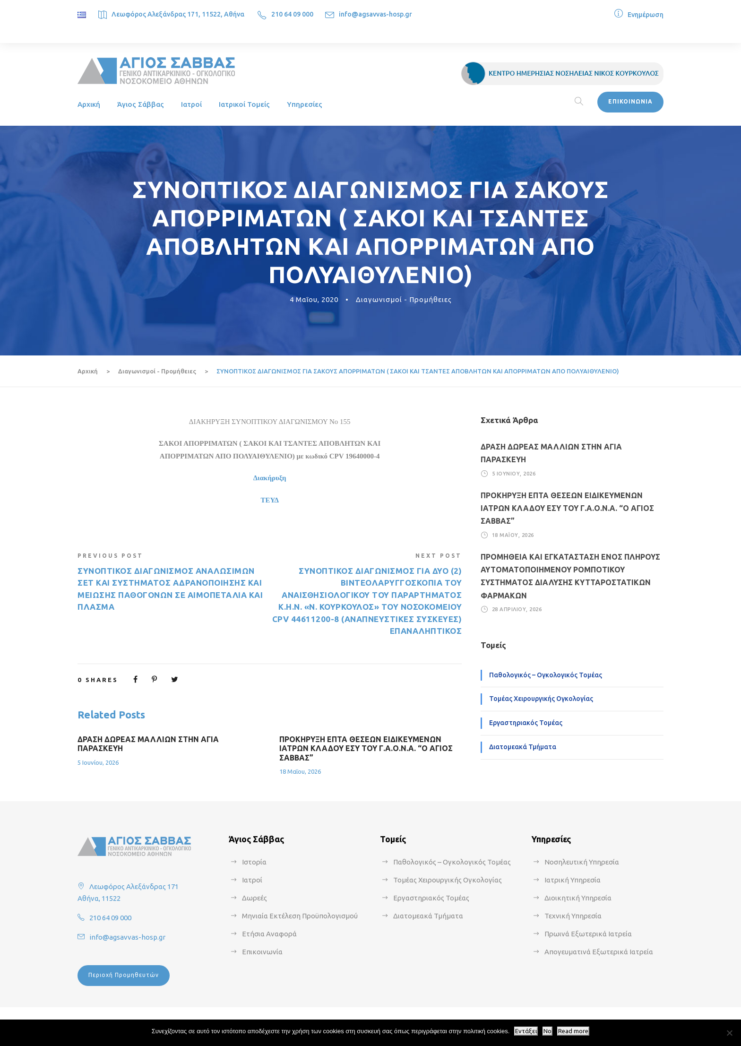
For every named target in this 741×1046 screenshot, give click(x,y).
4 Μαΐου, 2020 (314, 299)
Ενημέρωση (645, 14)
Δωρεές (254, 898)
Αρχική (89, 104)
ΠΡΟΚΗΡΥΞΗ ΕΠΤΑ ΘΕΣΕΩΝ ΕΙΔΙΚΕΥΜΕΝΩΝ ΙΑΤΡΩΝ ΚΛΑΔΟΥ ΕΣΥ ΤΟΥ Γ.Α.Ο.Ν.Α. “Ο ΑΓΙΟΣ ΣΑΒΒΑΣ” (366, 748)
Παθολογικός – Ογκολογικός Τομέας (545, 675)
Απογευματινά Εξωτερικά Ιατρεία (598, 952)
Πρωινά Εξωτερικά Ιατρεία (588, 934)
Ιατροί (191, 104)
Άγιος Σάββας (140, 104)
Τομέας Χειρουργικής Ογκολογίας (541, 698)
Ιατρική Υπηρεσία (572, 880)
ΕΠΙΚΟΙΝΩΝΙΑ (630, 101)
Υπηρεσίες (304, 104)
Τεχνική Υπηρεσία (573, 916)
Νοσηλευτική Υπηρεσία (581, 862)
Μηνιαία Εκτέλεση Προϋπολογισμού (300, 916)
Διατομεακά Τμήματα (522, 747)
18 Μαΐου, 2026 (300, 771)
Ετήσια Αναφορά (269, 934)
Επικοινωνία (262, 952)
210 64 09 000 (292, 14)
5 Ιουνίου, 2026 (98, 762)
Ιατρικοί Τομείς (244, 104)
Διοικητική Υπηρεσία (578, 898)
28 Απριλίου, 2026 (517, 609)
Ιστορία (254, 862)
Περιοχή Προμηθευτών (123, 975)
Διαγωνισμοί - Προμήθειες (404, 299)
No (547, 1031)
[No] (729, 1032)
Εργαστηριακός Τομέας (525, 722)
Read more (573, 1031)
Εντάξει (526, 1031)
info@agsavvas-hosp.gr (375, 14)
